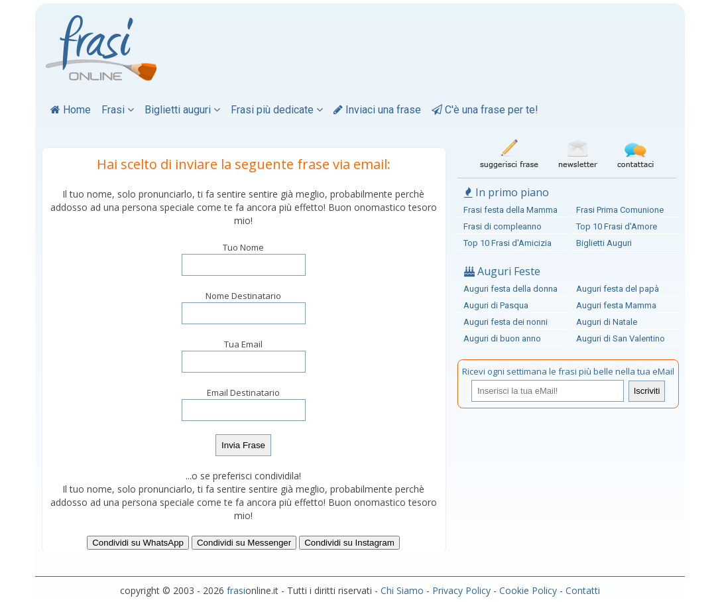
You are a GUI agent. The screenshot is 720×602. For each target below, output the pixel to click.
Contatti (583, 590)
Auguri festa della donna (510, 289)
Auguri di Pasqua (495, 305)
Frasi (117, 109)
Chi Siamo (402, 590)
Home (70, 109)
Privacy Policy (461, 590)
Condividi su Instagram (349, 543)
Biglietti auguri (182, 109)
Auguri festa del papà (617, 289)
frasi (236, 590)
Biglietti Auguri (604, 243)
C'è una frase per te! (485, 109)
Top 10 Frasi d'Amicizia (507, 243)
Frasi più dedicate (277, 109)
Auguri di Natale (606, 322)
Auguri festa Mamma (616, 305)
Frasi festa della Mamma (510, 210)
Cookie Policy (528, 590)
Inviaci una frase (377, 109)
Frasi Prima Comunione (620, 210)
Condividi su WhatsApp (138, 543)
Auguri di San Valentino (620, 338)
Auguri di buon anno (502, 338)
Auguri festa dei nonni (505, 322)
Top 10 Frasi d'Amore (616, 226)
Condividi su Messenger (244, 543)
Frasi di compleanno (502, 226)
